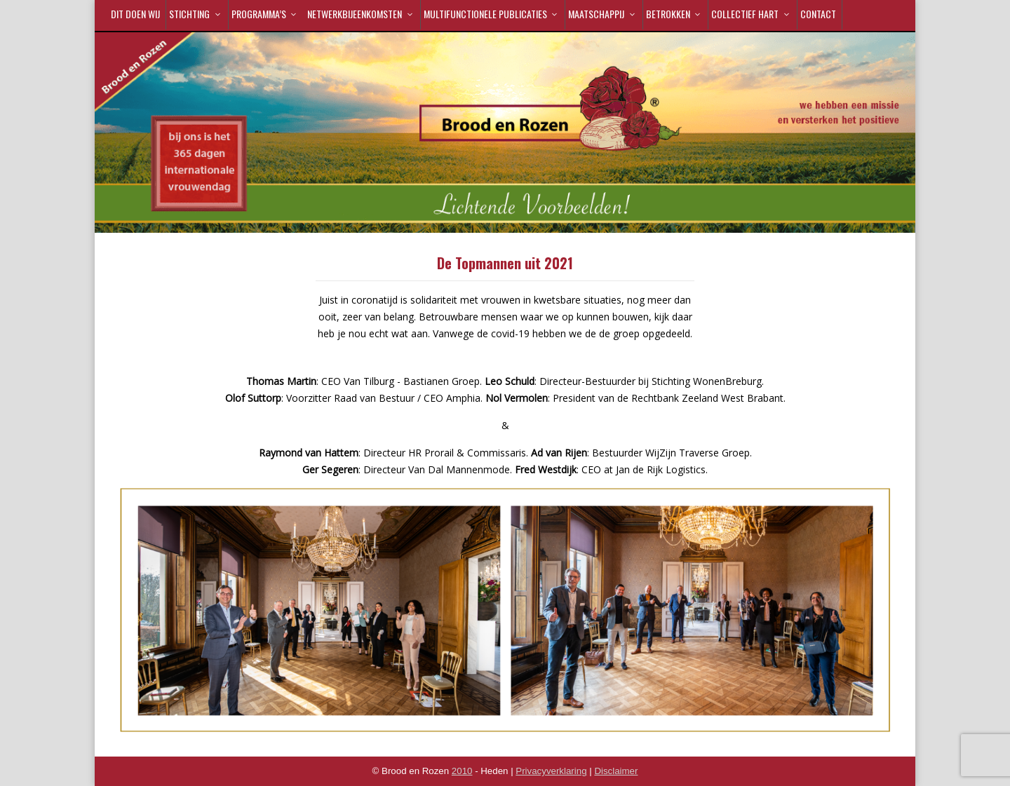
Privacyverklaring (551, 771)
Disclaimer (616, 771)
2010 (462, 771)
